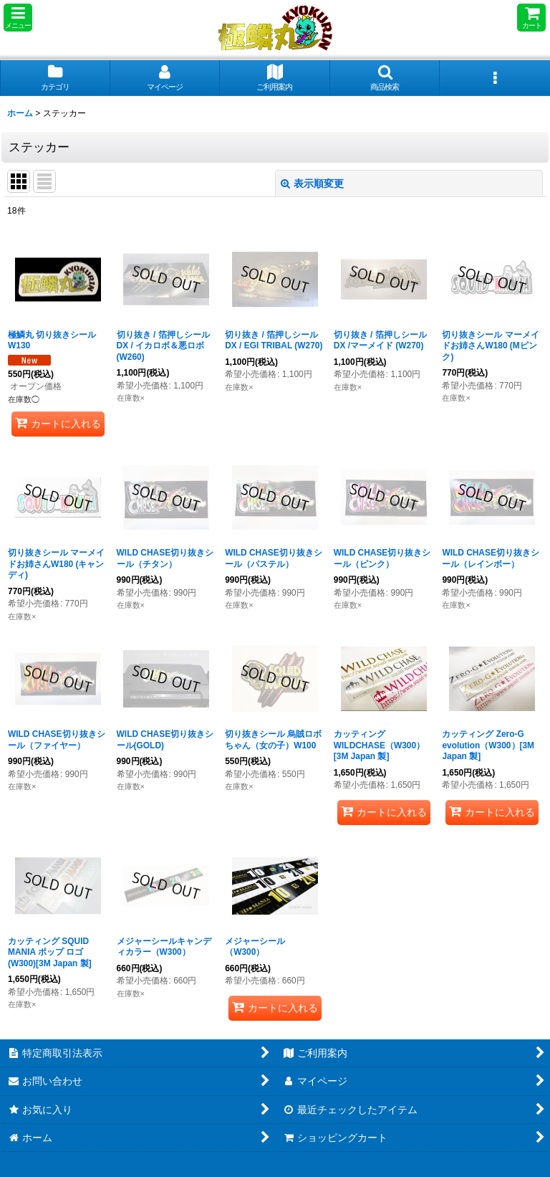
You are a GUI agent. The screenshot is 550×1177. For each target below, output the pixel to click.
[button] (18, 18)
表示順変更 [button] (312, 183)
